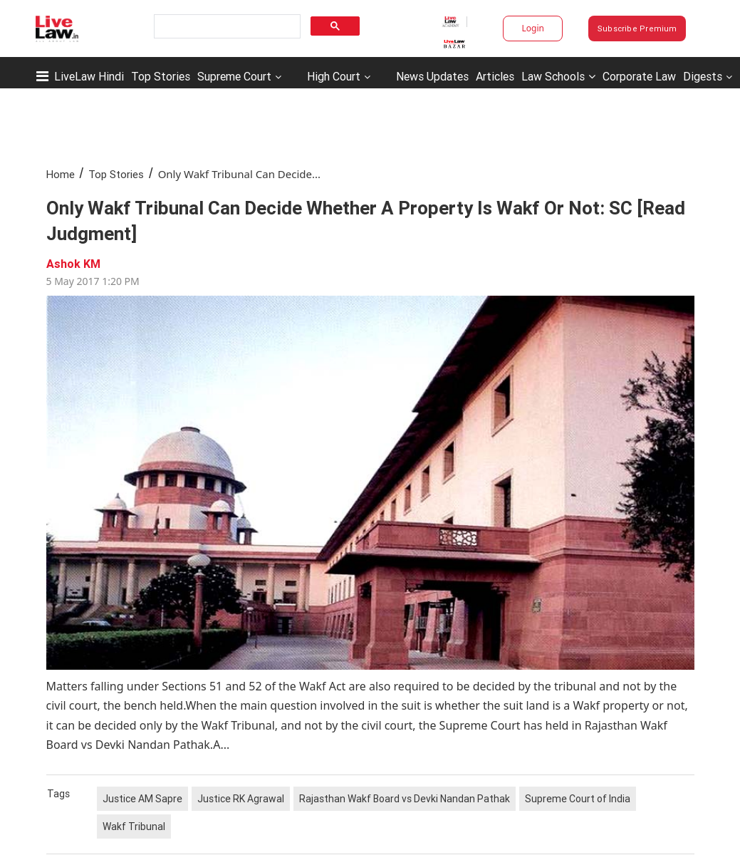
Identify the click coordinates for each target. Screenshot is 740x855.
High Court (333, 76)
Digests (702, 76)
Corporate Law (639, 76)
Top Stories (160, 76)
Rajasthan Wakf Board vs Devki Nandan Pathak (404, 798)
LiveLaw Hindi (89, 76)
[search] (226, 27)
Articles (495, 76)
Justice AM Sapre (142, 798)
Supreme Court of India (577, 798)
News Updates (432, 76)
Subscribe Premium (637, 28)
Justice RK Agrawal (240, 798)
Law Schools (558, 76)
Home (60, 174)
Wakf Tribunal (134, 826)
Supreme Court (234, 76)
